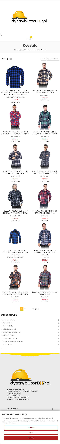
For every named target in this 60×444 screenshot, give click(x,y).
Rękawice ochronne (9, 320)
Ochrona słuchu (8, 326)
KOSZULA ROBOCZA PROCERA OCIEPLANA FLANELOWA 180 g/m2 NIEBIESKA (15, 253)
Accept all (31, 438)
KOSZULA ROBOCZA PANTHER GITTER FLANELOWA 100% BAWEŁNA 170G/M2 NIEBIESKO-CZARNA (15, 92)
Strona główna (9, 315)
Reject (31, 432)
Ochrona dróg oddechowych (12, 332)
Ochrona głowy (8, 323)
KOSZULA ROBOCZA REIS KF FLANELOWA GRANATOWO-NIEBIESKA (45, 253)
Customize (31, 427)
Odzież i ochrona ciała (9, 329)
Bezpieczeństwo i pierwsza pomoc (13, 341)
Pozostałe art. (7, 344)
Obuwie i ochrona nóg (10, 335)
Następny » (35, 309)
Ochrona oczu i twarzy (10, 338)
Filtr (3, 59)
